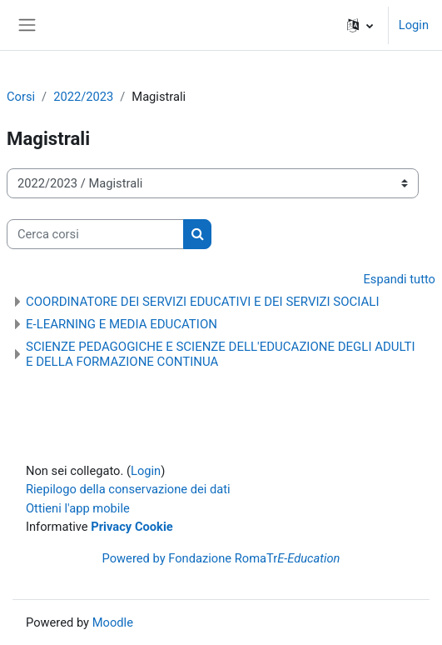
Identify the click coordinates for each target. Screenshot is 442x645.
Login (414, 25)
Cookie (154, 526)
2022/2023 (83, 96)
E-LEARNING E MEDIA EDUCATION (121, 324)
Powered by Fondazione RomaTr (221, 558)
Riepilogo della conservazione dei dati (128, 489)
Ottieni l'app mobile (78, 508)
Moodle (112, 622)
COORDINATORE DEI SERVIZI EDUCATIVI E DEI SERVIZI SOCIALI (203, 301)
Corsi (21, 96)
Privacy (111, 526)
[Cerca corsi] (95, 234)
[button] (360, 25)
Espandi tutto (399, 279)
